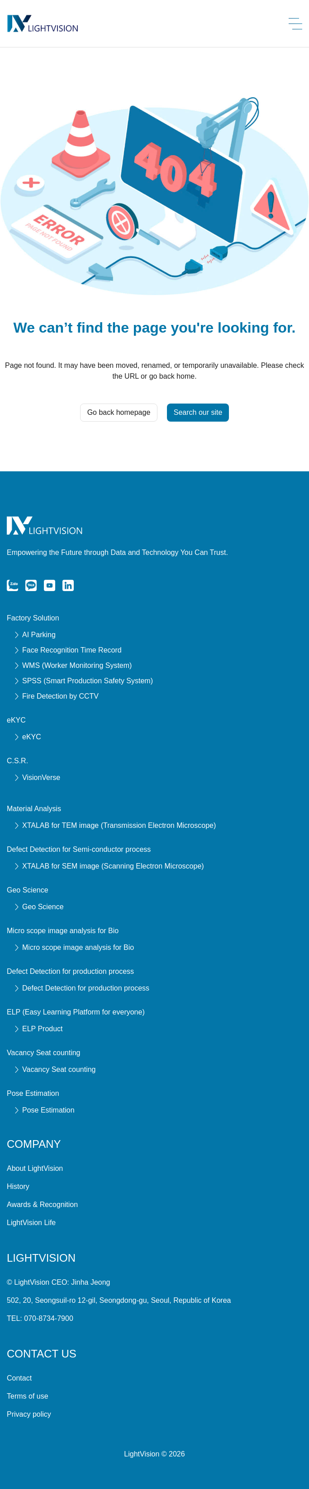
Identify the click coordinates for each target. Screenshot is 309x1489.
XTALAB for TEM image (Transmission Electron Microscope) (115, 825)
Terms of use (27, 1396)
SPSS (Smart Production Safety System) (83, 681)
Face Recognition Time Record (68, 650)
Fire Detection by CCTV (56, 696)
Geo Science (39, 907)
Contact (19, 1378)
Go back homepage (119, 412)
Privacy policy (29, 1414)
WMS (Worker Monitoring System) (73, 665)
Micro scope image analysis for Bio (74, 947)
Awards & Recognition (42, 1204)
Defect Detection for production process (81, 988)
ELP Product (38, 1029)
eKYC (27, 737)
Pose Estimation (44, 1110)
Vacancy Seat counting (54, 1069)
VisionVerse (37, 777)
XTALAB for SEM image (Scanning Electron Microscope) (109, 866)
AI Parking (35, 635)
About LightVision (35, 1168)
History (18, 1186)
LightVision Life (31, 1222)
